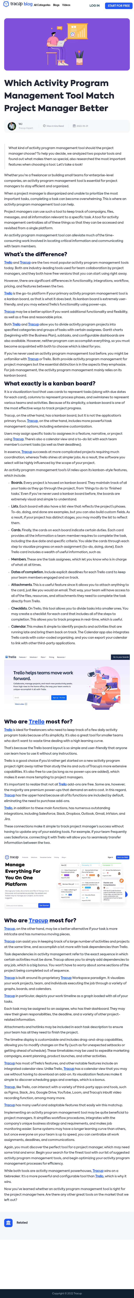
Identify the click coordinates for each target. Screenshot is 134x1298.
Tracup (25, 262)
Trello (8, 262)
